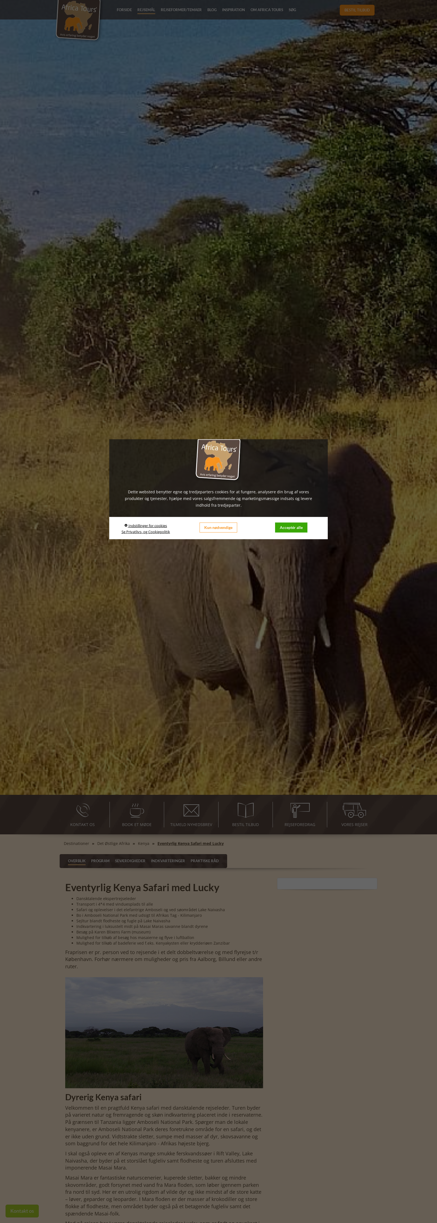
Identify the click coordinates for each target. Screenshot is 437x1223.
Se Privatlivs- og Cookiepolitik (146, 531)
